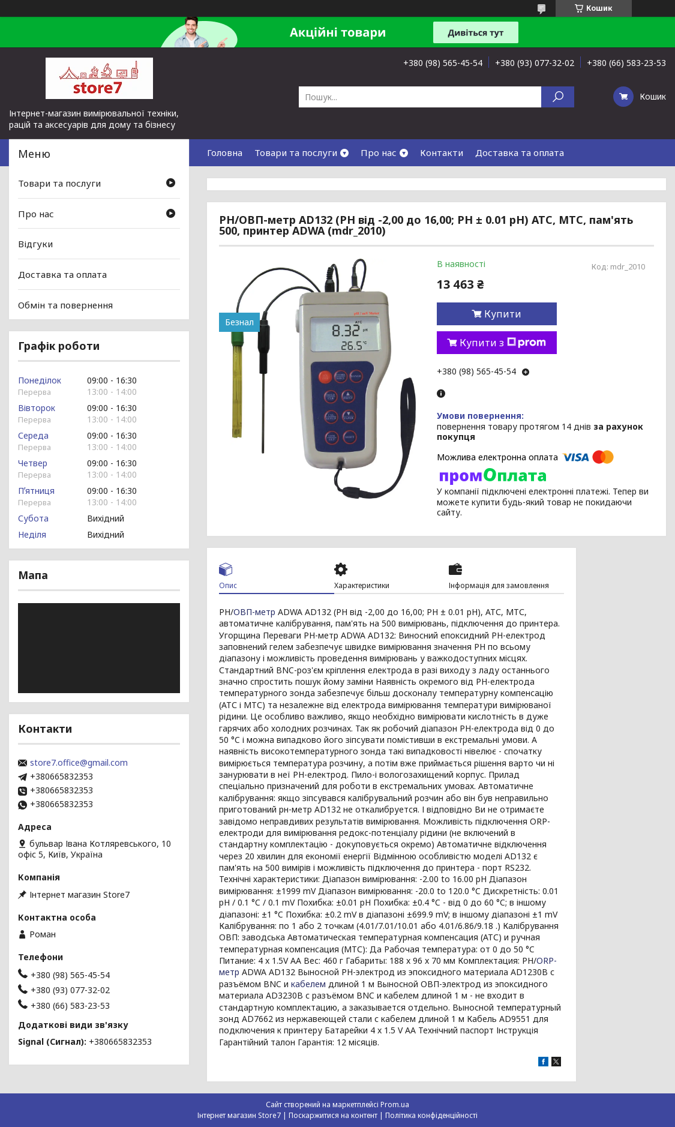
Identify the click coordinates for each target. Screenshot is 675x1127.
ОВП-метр (254, 612)
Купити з (503, 342)
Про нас (379, 152)
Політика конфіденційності (431, 1115)
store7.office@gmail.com (79, 762)
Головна (224, 152)
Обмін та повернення (65, 304)
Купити (502, 313)
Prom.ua (394, 1104)
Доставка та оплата (519, 152)
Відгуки (35, 244)
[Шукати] (557, 96)
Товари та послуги (295, 152)
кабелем (308, 984)
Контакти (441, 152)
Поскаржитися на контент (333, 1115)
